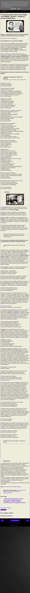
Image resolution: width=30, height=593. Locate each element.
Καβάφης (4, 329)
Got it (18, 8)
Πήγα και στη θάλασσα (6, 306)
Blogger (16, 525)
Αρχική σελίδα (15, 520)
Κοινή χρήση (3, 509)
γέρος (3, 273)
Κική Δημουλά (5, 207)
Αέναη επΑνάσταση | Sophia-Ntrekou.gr (12, 486)
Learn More (13, 8)
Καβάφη (3, 218)
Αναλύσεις (9, 492)
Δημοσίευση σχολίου (7, 515)
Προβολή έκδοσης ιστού (15, 522)
